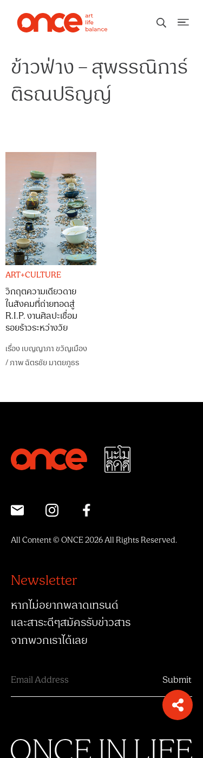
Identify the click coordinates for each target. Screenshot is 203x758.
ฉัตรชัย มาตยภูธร (52, 363)
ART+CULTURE (33, 275)
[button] (177, 705)
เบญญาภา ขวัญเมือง (54, 348)
